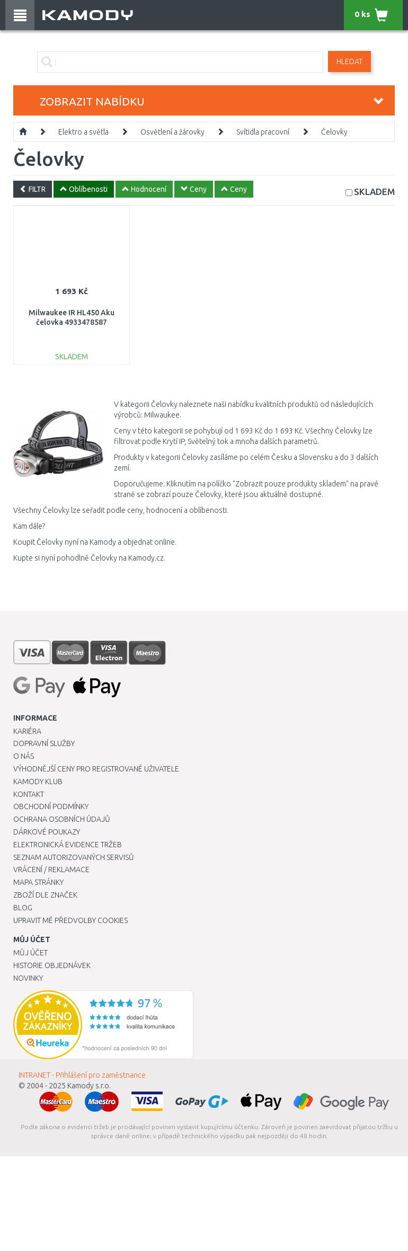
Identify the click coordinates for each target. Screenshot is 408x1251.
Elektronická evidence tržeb (67, 844)
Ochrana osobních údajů (61, 819)
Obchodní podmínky (50, 806)
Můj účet (30, 952)
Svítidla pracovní (262, 132)
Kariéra (27, 731)
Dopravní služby (44, 743)
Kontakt (28, 794)
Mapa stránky (38, 882)
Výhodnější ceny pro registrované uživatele (96, 769)
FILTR (33, 189)
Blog (22, 907)
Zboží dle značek (45, 895)
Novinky (28, 978)
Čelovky (334, 132)
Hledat (349, 61)
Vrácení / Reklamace (51, 869)
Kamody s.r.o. (89, 1085)
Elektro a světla (83, 132)
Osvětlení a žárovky (172, 132)
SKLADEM (374, 192)
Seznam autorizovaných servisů (73, 857)
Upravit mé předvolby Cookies (70, 920)
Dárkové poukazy (46, 832)
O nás (23, 756)
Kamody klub (38, 781)
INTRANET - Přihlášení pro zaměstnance (82, 1075)
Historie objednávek (52, 965)
